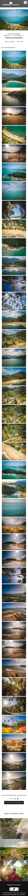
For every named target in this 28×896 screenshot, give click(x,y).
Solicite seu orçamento (14, 802)
